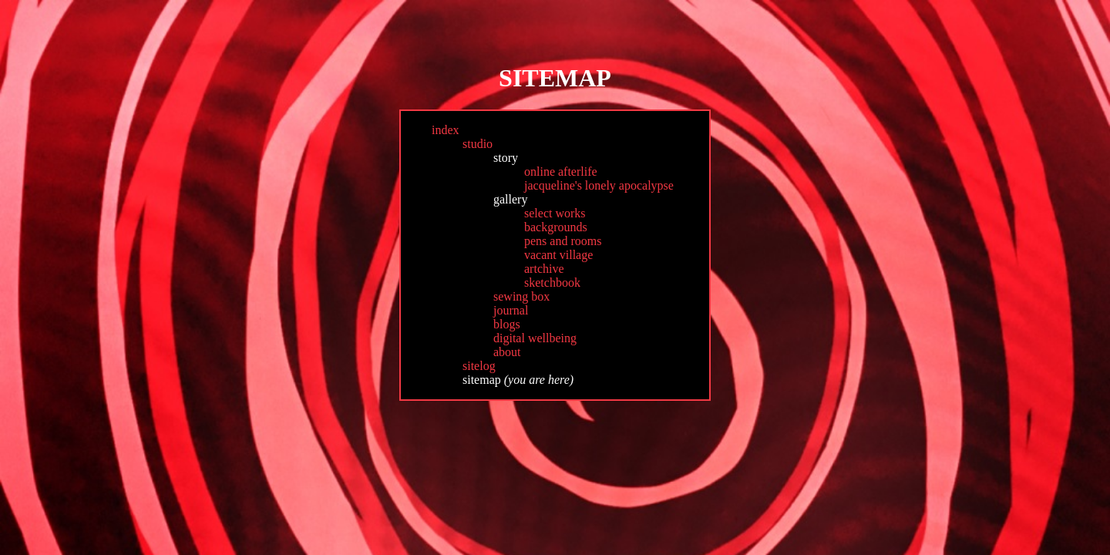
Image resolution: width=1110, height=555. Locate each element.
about (507, 351)
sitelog (479, 365)
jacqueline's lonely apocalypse (599, 185)
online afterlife (560, 171)
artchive (544, 268)
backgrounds (555, 227)
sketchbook (552, 282)
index (445, 129)
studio (477, 143)
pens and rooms (562, 240)
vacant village (558, 254)
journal (510, 310)
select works (555, 213)
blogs (506, 324)
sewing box (521, 296)
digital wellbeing (535, 338)
